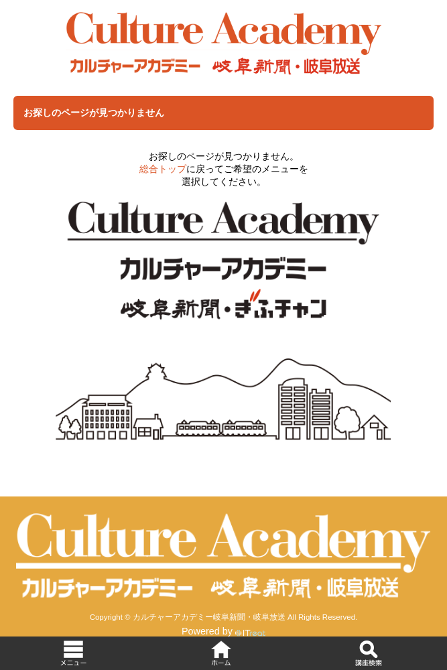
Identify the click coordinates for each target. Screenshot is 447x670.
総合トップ (162, 168)
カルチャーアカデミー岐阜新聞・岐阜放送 (209, 617)
